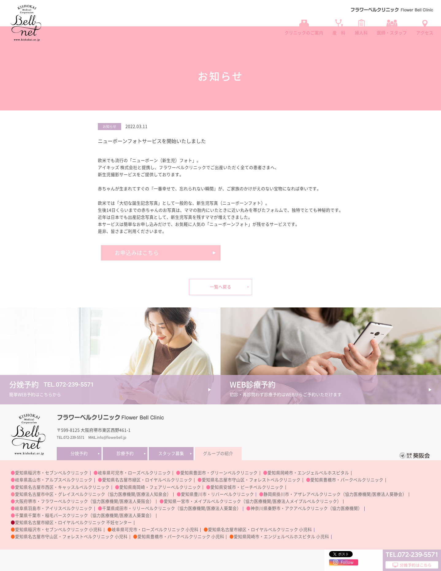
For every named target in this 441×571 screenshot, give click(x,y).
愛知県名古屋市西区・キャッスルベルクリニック (62, 487)
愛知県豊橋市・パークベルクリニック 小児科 (180, 536)
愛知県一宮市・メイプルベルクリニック (202, 501)
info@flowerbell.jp (111, 437)
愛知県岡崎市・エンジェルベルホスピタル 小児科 (281, 536)
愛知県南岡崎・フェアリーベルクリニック (160, 487)
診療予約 (125, 453)
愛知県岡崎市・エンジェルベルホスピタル (308, 473)
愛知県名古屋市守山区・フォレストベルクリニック (251, 480)
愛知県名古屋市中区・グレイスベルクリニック (60, 494)
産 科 (338, 33)
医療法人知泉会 (152, 494)
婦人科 (361, 33)
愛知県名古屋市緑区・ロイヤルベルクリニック (147, 480)
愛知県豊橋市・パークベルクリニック (346, 480)
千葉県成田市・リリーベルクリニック (138, 508)
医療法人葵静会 (387, 494)
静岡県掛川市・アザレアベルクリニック (302, 494)
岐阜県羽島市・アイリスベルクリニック (53, 508)
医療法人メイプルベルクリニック (305, 501)
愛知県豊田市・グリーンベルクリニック (219, 473)
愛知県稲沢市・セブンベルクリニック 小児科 (58, 529)
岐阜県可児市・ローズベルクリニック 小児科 (155, 529)
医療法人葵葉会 (222, 508)
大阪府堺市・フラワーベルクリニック (51, 501)
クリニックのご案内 (304, 33)
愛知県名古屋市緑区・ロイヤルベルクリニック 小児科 (260, 529)
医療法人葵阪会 (135, 501)
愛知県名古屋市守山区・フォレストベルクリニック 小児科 (71, 536)
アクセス (424, 33)
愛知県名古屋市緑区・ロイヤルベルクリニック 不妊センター (73, 522)
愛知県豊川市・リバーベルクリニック (217, 494)
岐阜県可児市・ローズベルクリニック (134, 473)
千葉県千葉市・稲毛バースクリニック (51, 515)
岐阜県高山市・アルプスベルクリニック (53, 480)
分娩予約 (79, 453)
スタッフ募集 (171, 453)
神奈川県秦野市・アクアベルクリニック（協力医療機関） (306, 508)
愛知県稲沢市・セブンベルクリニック (51, 473)
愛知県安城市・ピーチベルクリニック (246, 487)
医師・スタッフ (392, 33)
